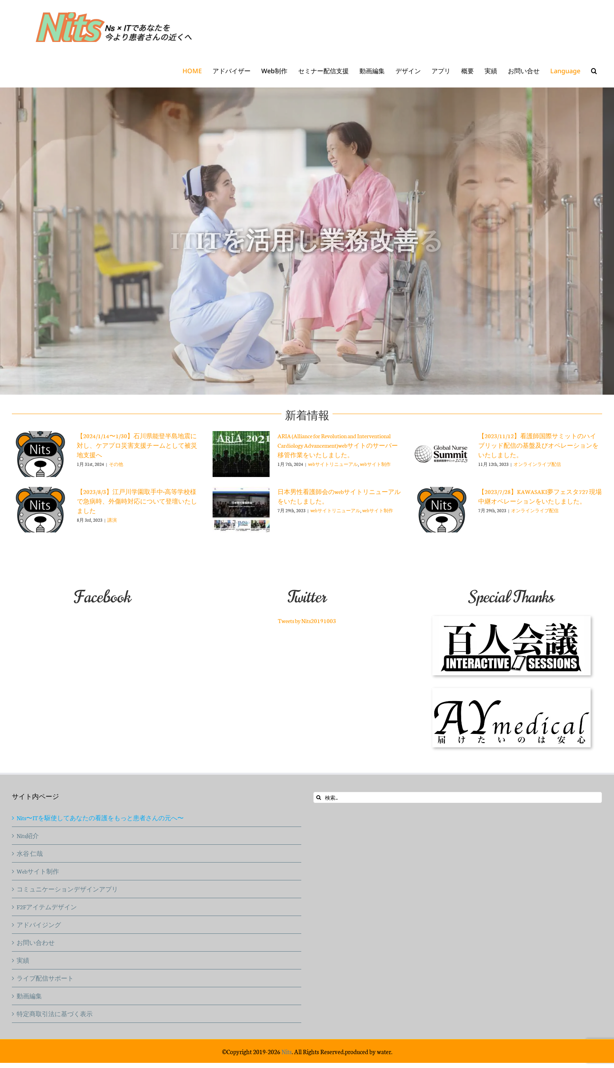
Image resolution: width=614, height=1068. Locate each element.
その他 (116, 464)
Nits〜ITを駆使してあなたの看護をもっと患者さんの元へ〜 (100, 818)
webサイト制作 (375, 464)
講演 (112, 520)
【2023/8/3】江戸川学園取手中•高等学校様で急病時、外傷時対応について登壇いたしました (137, 501)
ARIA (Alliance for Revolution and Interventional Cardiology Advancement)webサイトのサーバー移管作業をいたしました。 (338, 445)
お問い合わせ (36, 942)
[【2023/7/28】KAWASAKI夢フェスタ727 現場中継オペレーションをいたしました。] (441, 510)
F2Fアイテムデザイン (47, 907)
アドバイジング (39, 925)
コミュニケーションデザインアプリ (67, 889)
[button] (593, 70)
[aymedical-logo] (511, 691)
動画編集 (29, 996)
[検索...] (458, 797)
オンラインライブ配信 (537, 464)
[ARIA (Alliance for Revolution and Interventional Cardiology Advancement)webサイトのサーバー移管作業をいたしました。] (241, 454)
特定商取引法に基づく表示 (55, 1014)
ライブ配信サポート (45, 978)
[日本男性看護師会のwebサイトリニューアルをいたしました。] (241, 510)
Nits (286, 1051)
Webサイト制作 (38, 871)
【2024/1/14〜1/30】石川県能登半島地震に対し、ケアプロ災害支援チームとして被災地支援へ (137, 445)
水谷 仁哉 (30, 853)
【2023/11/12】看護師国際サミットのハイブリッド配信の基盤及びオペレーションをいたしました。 (538, 445)
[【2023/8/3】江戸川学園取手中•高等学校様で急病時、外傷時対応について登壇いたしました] (40, 510)
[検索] (319, 797)
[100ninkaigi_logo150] (511, 619)
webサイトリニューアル (333, 464)
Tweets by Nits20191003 (307, 621)
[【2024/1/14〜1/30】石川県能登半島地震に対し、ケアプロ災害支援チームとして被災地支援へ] (40, 454)
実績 (23, 960)
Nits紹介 (28, 836)
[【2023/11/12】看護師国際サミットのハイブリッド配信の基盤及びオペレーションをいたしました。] (441, 454)
